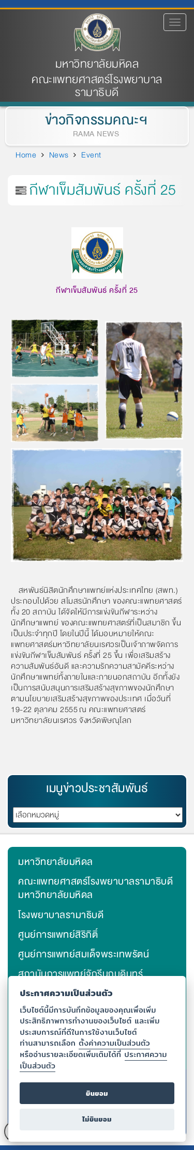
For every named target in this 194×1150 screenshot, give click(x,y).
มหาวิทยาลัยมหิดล (97, 64)
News (59, 155)
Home (26, 155)
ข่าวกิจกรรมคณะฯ (93, 120)
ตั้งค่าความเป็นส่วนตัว (114, 1043)
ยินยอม (97, 1093)
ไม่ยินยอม (97, 1119)
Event (91, 155)
